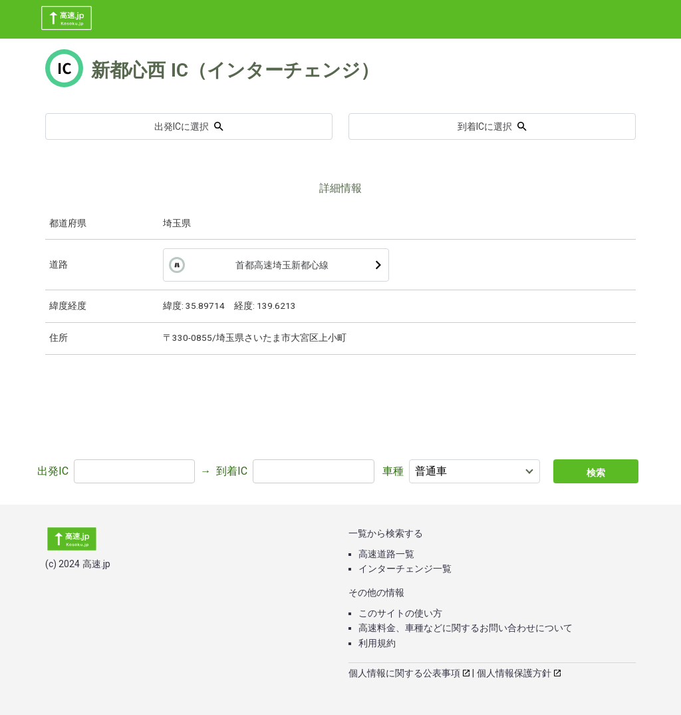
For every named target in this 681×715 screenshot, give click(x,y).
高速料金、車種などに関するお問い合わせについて (465, 627)
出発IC (52, 471)
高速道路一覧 (386, 554)
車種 (393, 471)
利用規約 (377, 643)
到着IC (231, 471)
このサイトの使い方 (400, 613)
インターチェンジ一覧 (405, 568)
